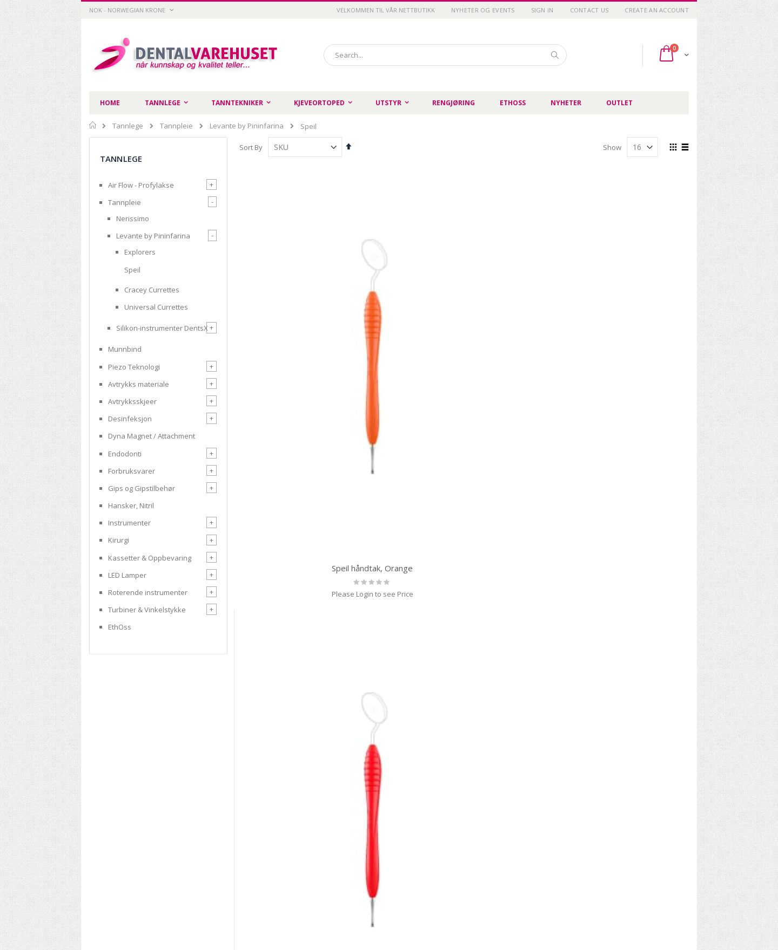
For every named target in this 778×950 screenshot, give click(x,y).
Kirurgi (118, 540)
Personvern (262, 819)
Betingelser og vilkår (276, 832)
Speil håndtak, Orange (291, 352)
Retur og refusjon (271, 846)
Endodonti (125, 454)
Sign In (542, 10)
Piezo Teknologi (134, 367)
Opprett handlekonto (373, 846)
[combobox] (445, 55)
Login (444, 846)
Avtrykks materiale (138, 384)
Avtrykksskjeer (132, 401)
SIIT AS (525, 912)
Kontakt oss (358, 832)
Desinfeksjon (130, 418)
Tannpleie (176, 125)
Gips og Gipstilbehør (141, 488)
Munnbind (125, 349)
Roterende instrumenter (147, 592)
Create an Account (657, 10)
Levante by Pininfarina (247, 125)
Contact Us (589, 10)
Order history (457, 819)
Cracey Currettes (151, 290)
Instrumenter (129, 523)
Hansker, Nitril (131, 505)
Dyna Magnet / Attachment (151, 436)
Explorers (140, 252)
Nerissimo (132, 218)
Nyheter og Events (483, 10)
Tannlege (127, 125)
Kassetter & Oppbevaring (149, 558)
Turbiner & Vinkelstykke (147, 609)
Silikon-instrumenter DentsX (162, 328)
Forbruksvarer (131, 471)
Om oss (351, 819)
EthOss (119, 627)
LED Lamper (127, 575)
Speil (132, 270)
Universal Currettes (156, 307)
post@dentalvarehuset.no (132, 908)
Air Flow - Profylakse (141, 185)
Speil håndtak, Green (522, 352)
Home (93, 125)
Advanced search (464, 832)
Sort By (251, 147)
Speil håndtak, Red (407, 352)
